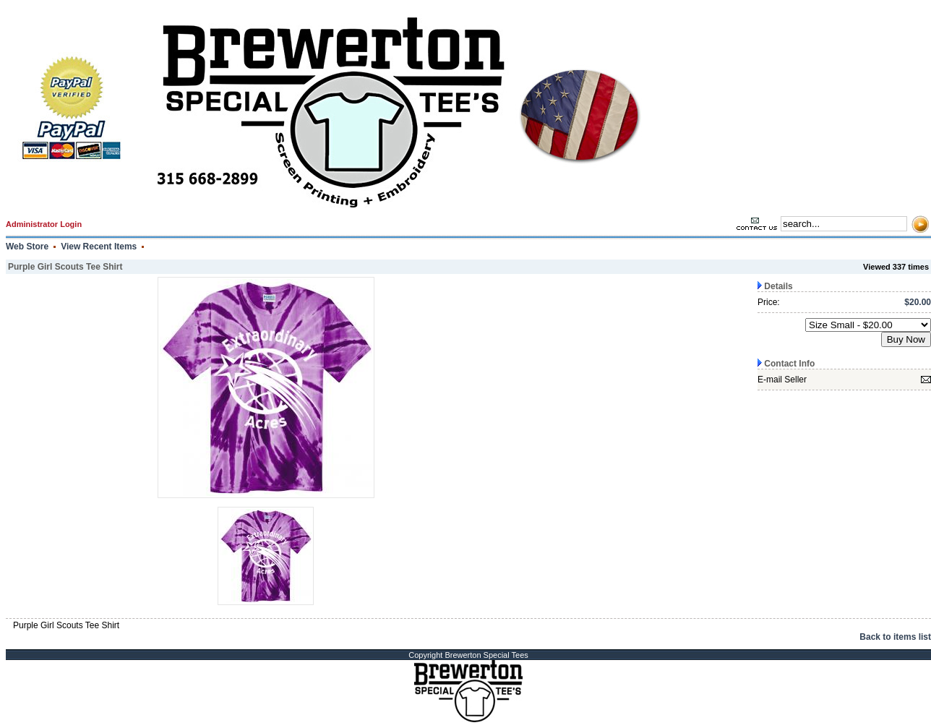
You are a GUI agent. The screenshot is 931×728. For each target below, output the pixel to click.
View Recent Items (99, 246)
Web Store (27, 246)
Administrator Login (44, 224)
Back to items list (895, 637)
